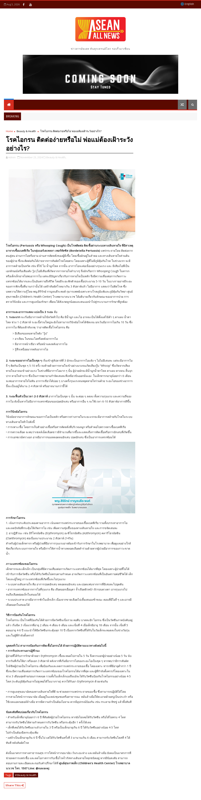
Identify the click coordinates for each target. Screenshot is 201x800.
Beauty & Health (26, 131)
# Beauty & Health (26, 775)
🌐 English (187, 4)
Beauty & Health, (56, 157)
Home (9, 131)
